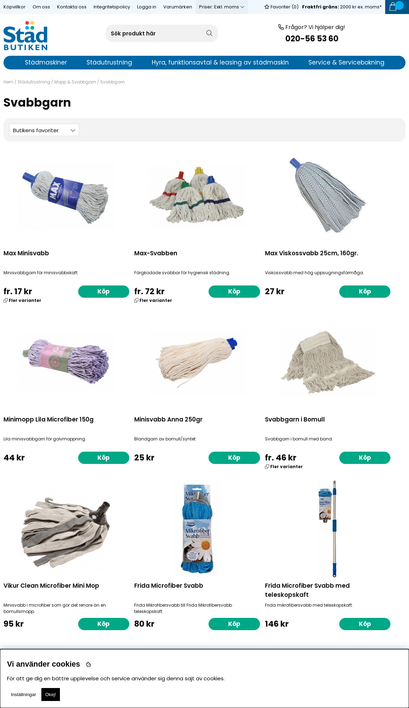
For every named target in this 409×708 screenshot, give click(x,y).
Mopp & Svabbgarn (75, 82)
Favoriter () (281, 7)
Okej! (50, 694)
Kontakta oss (72, 7)
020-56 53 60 (312, 38)
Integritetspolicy (112, 7)
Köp (80, 291)
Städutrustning (34, 82)
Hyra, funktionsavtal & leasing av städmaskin (220, 62)
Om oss (41, 7)
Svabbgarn (112, 82)
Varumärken (177, 7)
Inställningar (23, 694)
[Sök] (162, 33)
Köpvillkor (15, 7)
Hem (8, 82)
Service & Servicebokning (346, 62)
